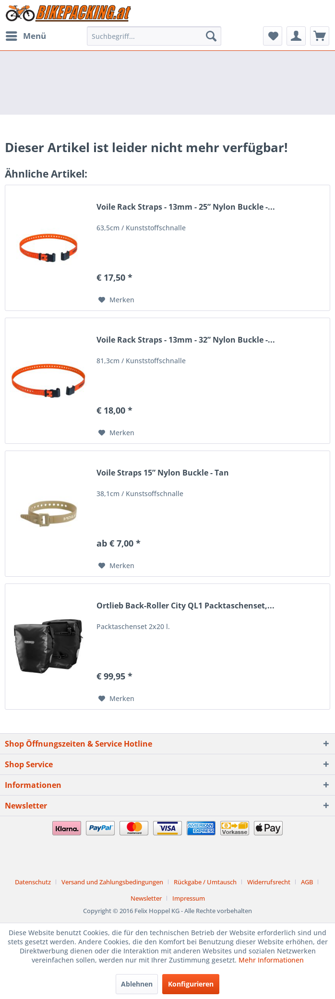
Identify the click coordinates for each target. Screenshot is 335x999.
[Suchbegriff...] (154, 36)
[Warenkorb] (319, 36)
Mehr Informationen (271, 959)
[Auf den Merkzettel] (116, 300)
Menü (26, 34)
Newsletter (146, 898)
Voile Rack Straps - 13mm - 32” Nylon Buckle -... (185, 340)
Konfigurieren (191, 983)
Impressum (188, 898)
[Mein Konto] (296, 36)
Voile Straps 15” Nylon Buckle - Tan (162, 473)
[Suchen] (211, 36)
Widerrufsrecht (268, 882)
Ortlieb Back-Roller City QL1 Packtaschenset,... (185, 606)
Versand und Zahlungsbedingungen (112, 882)
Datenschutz (33, 882)
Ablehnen (137, 983)
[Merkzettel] (272, 36)
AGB (307, 882)
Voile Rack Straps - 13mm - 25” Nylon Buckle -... (185, 207)
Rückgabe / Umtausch (205, 882)
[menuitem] (25, 36)
